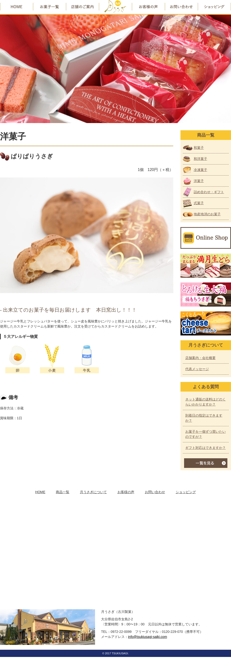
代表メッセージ (197, 369)
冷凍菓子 (200, 170)
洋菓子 (199, 181)
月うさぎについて (93, 492)
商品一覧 (62, 492)
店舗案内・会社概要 (200, 358)
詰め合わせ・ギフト (209, 192)
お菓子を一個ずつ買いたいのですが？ (205, 434)
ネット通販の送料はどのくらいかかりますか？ (205, 401)
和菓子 (199, 148)
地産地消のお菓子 (207, 214)
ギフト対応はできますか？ (205, 448)
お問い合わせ (155, 492)
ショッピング (186, 492)
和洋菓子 (200, 159)
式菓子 (199, 203)
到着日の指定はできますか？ (203, 417)
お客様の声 (125, 492)
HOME (40, 492)
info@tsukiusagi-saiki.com (147, 637)
